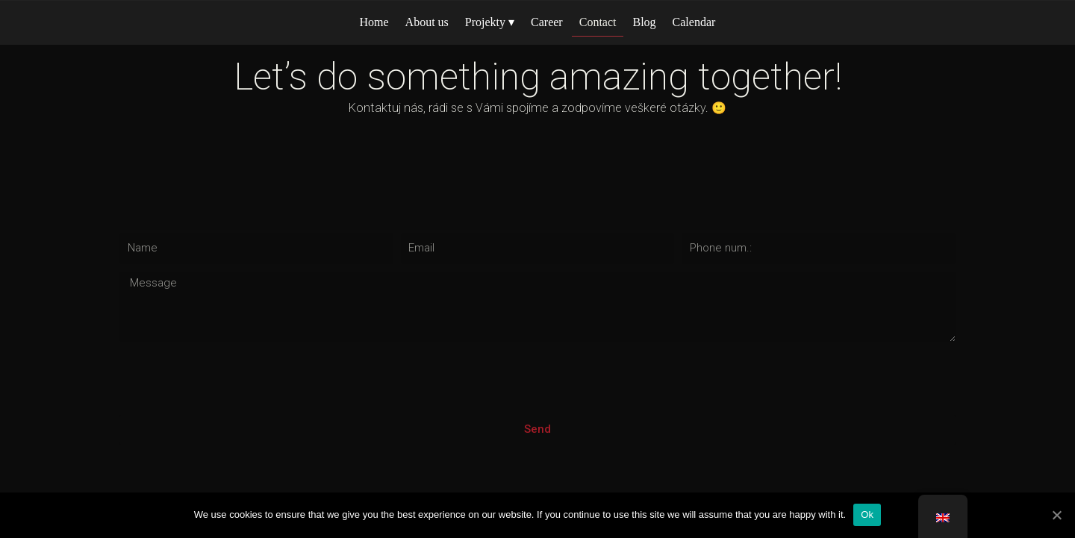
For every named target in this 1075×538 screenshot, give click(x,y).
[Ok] (1056, 514)
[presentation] (232, 378)
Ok (867, 514)
